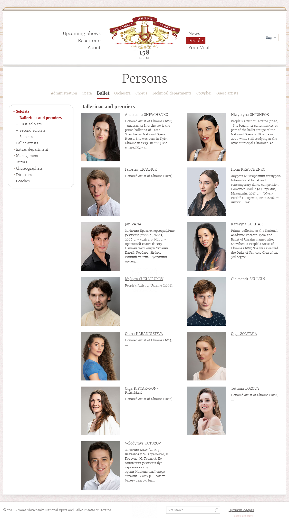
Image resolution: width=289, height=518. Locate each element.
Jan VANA (133, 224)
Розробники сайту (243, 516)
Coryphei (204, 93)
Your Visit (199, 47)
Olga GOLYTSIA (244, 334)
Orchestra (122, 93)
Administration (64, 93)
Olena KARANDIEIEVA (144, 334)
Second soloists (32, 130)
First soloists (30, 124)
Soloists (22, 111)
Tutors (21, 162)
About (94, 47)
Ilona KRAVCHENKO (248, 169)
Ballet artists (27, 143)
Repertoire (89, 40)
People (195, 40)
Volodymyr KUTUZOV (143, 443)
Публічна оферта (241, 510)
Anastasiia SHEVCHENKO (146, 114)
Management (27, 156)
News (194, 33)
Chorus (141, 93)
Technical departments (172, 93)
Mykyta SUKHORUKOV (144, 279)
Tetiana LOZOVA (245, 388)
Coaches (23, 181)
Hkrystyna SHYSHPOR (250, 114)
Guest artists (227, 93)
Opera (87, 93)
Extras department (32, 149)
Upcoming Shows (82, 33)
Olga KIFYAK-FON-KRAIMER (142, 390)
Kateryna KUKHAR (247, 224)
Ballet (103, 93)
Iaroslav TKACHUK (141, 169)
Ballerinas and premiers (40, 118)
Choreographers (29, 168)
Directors (24, 175)
